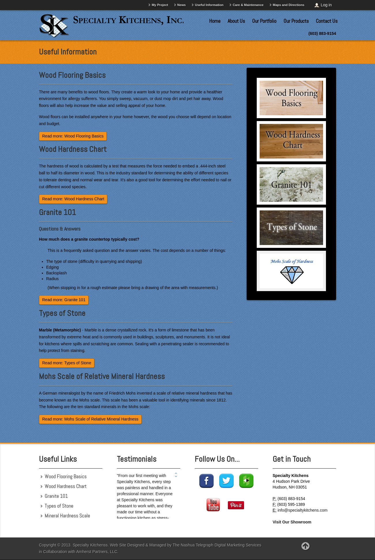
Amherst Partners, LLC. (97, 551)
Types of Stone (62, 313)
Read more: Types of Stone (66, 363)
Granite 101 (57, 212)
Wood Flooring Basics (72, 75)
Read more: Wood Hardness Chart (73, 199)
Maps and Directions (288, 5)
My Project (160, 5)
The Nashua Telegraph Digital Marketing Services (217, 545)
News (181, 5)
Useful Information (209, 5)
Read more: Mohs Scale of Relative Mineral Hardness (90, 419)
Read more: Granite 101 (63, 299)
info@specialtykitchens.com (302, 510)
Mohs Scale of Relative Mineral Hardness (102, 376)
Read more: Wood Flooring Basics (73, 136)
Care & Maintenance (248, 5)
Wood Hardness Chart (72, 149)
